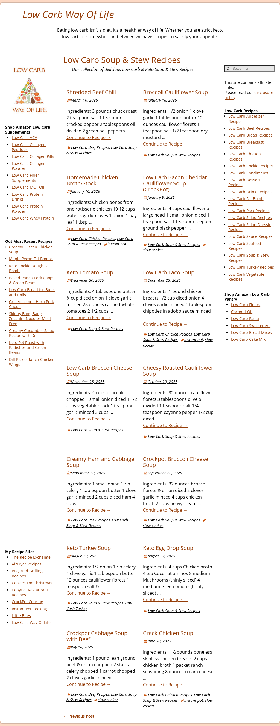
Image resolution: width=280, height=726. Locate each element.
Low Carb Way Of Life (68, 14)
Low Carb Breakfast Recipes (246, 145)
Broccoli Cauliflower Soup (175, 92)
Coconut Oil (241, 311)
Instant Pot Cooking (29, 608)
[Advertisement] (30, 459)
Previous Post (78, 716)
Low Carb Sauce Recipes (250, 236)
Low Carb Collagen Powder (29, 166)
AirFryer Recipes (27, 564)
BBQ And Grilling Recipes (27, 573)
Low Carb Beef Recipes (90, 147)
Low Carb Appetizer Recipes (246, 119)
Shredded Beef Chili (91, 92)
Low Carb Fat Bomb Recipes (246, 201)
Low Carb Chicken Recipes (93, 238)
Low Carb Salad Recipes (250, 217)
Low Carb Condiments (248, 173)
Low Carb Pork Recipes (90, 520)
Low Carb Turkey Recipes (251, 267)
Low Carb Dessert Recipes (244, 182)
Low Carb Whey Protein (33, 218)
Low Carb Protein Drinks (27, 197)
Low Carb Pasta (245, 318)
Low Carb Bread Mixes (251, 332)
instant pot (116, 244)
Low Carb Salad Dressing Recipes (251, 227)
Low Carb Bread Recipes (250, 135)
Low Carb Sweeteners (250, 325)
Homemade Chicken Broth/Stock (92, 180)
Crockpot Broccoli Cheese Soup (175, 462)
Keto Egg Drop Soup (168, 548)
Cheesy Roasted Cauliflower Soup (178, 370)
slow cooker (153, 250)
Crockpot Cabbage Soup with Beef (96, 636)
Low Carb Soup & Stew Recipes (174, 155)
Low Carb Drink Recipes (250, 191)
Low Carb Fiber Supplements (25, 178)
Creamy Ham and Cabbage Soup (100, 462)
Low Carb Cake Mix (248, 339)
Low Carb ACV (24, 137)
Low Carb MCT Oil (28, 187)
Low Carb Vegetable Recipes (246, 277)
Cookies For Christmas (32, 582)
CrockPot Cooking (27, 601)
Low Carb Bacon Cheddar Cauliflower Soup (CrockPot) (175, 183)
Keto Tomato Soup (89, 272)
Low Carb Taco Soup (168, 272)
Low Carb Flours (245, 304)
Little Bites (21, 615)
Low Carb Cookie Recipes (251, 165)
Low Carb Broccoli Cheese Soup (99, 370)
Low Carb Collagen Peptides (29, 147)
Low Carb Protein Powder (27, 208)
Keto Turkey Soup (88, 548)
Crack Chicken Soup (168, 633)
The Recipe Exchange (31, 557)
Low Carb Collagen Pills (33, 156)
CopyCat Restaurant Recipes (30, 592)
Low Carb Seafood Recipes (244, 246)
